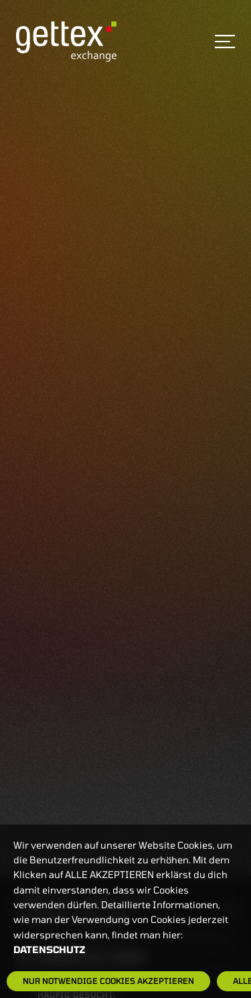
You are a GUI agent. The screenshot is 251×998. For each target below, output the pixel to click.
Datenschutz (49, 949)
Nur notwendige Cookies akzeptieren (108, 980)
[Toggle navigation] (225, 41)
